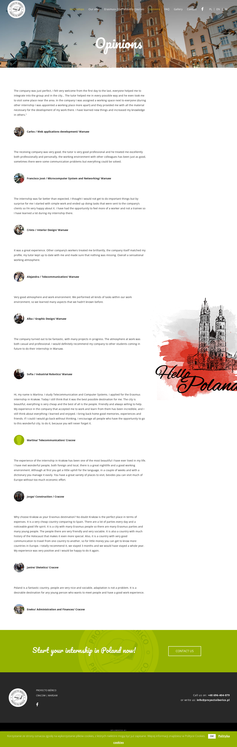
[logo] (16, 9)
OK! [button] (212, 736)
